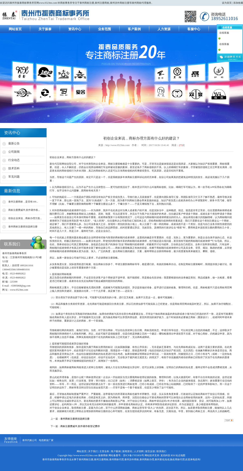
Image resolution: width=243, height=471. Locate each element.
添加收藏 (238, 2)
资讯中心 (74, 29)
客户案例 (134, 29)
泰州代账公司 (29, 440)
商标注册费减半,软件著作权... (24, 210)
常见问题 (14, 176)
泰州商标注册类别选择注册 (22, 226)
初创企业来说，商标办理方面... (25, 218)
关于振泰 (44, 29)
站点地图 (180, 455)
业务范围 (104, 29)
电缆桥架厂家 (46, 440)
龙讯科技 (165, 455)
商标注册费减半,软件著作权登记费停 (80, 426)
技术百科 (14, 168)
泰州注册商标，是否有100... (23, 201)
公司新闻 (14, 151)
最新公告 (14, 143)
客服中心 (193, 29)
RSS (173, 455)
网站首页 (15, 29)
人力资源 (164, 29)
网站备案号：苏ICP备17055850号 (126, 455)
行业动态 (14, 160)
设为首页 (227, 2)
